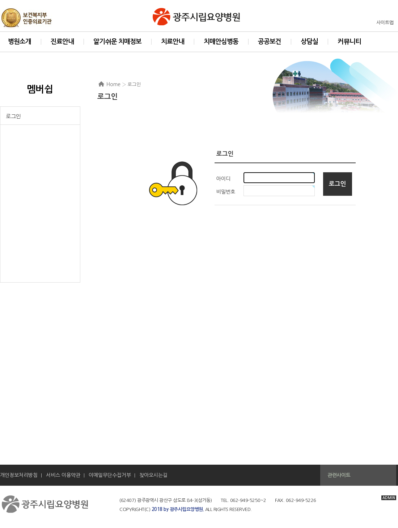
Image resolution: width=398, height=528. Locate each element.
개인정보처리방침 (19, 475)
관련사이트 (338, 475)
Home (113, 84)
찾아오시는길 (153, 475)
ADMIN (388, 497)
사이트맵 (385, 22)
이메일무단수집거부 (110, 475)
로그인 (13, 116)
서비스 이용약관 (63, 475)
